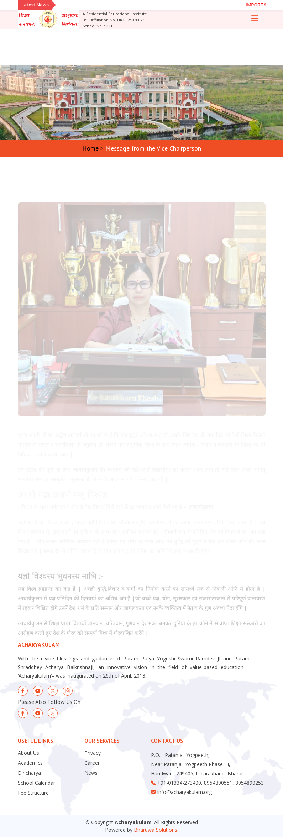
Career (92, 762)
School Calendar (36, 782)
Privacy (92, 753)
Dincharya (29, 772)
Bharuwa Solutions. (156, 829)
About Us (28, 753)
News (91, 772)
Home (90, 148)
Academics (30, 762)
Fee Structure (33, 792)
